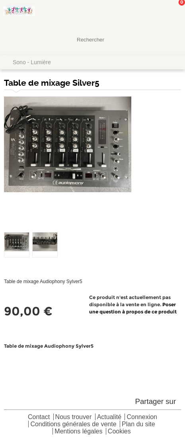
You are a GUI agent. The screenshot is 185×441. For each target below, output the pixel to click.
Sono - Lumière (32, 62)
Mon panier (172, 14)
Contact (39, 417)
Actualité (109, 417)
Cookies (119, 432)
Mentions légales (78, 432)
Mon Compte (149, 14)
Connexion (142, 417)
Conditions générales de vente (73, 424)
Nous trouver (73, 417)
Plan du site (138, 424)
